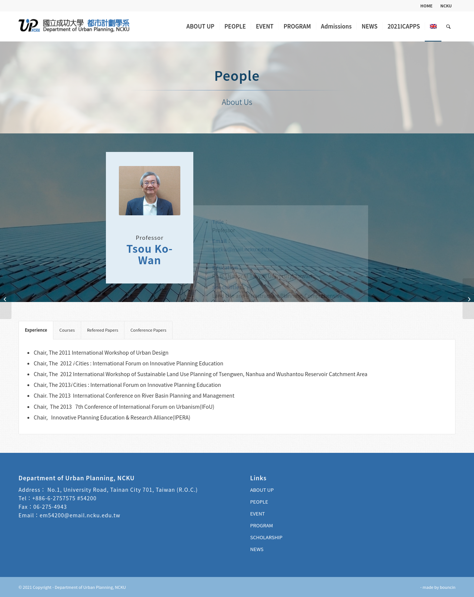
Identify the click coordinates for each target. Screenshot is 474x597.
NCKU (446, 6)
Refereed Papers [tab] (102, 330)
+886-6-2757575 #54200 (64, 498)
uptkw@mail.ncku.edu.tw (243, 198)
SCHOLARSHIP (266, 537)
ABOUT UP (262, 489)
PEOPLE (259, 501)
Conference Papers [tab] (148, 330)
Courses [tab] (67, 330)
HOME (426, 6)
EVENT (257, 513)
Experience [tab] (36, 330)
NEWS (256, 549)
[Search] (448, 26)
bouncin (447, 587)
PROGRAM (261, 525)
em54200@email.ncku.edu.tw (80, 515)
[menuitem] (427, 5)
